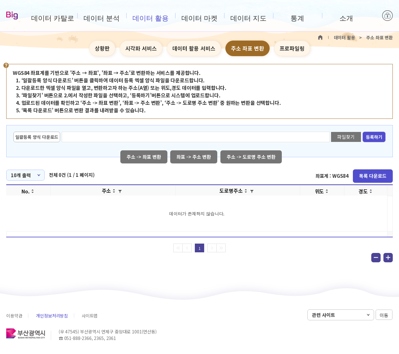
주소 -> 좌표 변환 (144, 156)
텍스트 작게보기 (387, 49)
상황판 (102, 48)
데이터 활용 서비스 (193, 48)
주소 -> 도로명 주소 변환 (251, 156)
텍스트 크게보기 (377, 49)
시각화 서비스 (141, 48)
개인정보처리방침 (52, 316)
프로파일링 (292, 48)
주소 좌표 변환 (247, 48)
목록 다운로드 (373, 175)
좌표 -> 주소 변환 (194, 156)
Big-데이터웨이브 (12, 16)
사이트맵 (90, 316)
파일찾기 (345, 136)
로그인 (387, 15)
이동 (384, 315)
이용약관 (14, 316)
